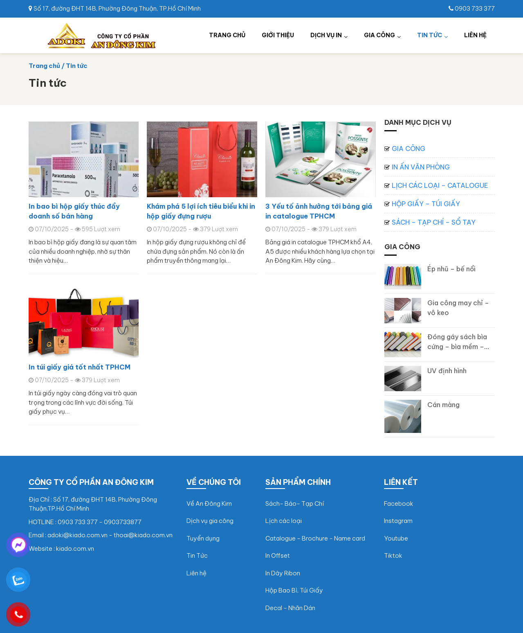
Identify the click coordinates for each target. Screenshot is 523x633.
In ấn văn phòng (421, 167)
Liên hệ (475, 35)
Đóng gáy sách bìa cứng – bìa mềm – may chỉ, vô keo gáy (459, 346)
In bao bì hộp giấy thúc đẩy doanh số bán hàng (74, 211)
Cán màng (443, 405)
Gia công (379, 35)
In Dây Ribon (282, 573)
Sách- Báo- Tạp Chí (294, 503)
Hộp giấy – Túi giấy (426, 204)
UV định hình (447, 371)
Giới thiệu (278, 35)
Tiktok (393, 555)
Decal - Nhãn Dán (290, 608)
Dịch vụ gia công (209, 521)
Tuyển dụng (203, 538)
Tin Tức (197, 555)
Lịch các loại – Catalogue (440, 185)
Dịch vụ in (326, 35)
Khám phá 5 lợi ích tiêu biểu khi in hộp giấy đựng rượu (201, 211)
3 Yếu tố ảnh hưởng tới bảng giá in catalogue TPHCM (318, 211)
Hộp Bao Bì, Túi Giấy (294, 590)
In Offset (277, 555)
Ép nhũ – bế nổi (451, 269)
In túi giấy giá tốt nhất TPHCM (79, 367)
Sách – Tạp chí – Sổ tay (434, 222)
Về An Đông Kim (209, 503)
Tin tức (429, 35)
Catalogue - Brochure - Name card (315, 538)
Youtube (396, 538)
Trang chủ (227, 35)
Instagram (398, 521)
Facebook (398, 503)
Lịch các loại (283, 521)
